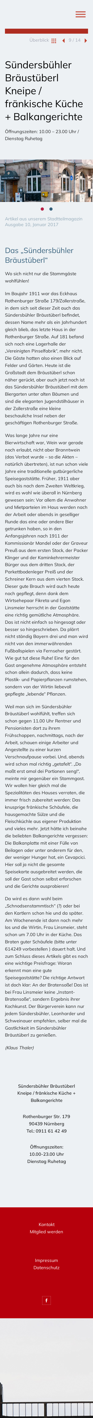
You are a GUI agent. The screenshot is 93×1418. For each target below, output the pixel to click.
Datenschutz (46, 1267)
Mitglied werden (46, 1232)
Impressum (46, 1260)
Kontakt (47, 1224)
